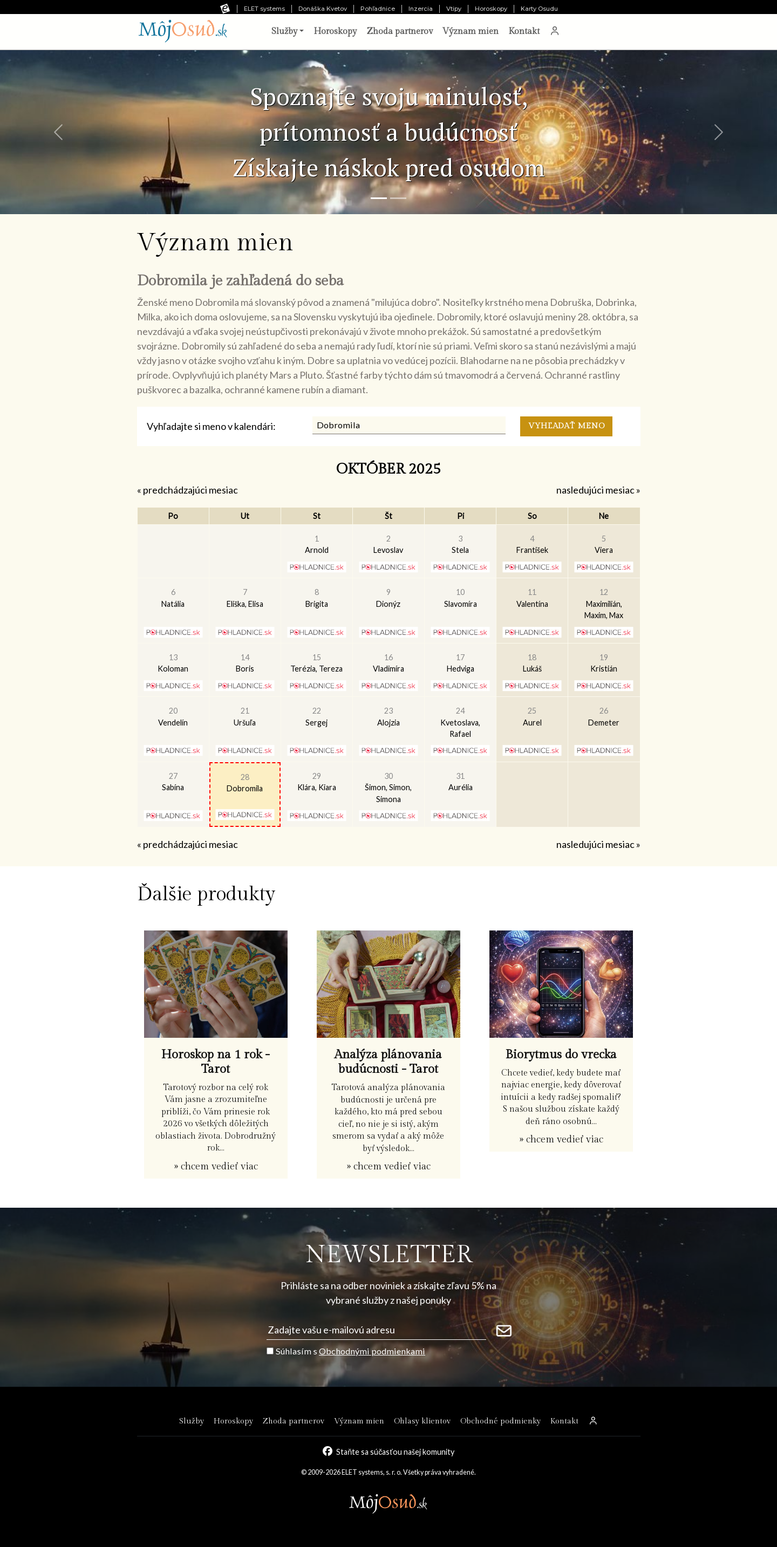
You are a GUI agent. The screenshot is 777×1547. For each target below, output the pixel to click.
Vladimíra (388, 663)
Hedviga (460, 663)
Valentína (532, 597)
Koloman (173, 663)
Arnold (317, 544)
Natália (173, 597)
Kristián (603, 663)
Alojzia (388, 716)
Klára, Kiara (316, 781)
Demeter (603, 716)
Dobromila (245, 782)
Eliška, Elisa (245, 597)
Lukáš (532, 663)
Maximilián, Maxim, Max (603, 603)
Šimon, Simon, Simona (388, 787)
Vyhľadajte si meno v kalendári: (211, 426)
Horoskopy (491, 8)
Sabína (173, 781)
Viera (604, 544)
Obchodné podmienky (500, 1421)
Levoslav (388, 544)
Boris (245, 663)
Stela (460, 544)
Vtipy (453, 8)
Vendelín (173, 716)
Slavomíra (460, 597)
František (532, 544)
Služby (191, 1421)
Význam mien (470, 31)
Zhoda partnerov (399, 31)
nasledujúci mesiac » (598, 490)
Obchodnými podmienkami (372, 1351)
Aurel (532, 716)
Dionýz (388, 597)
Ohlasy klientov (422, 1421)
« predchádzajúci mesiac (187, 490)
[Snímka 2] (398, 198)
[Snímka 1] (379, 198)
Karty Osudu (539, 8)
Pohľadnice (377, 8)
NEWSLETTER (388, 1255)
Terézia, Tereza (316, 663)
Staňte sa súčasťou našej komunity (395, 1451)
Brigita (316, 597)
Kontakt (524, 31)
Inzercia (420, 8)
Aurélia (460, 781)
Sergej (316, 716)
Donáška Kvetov (322, 8)
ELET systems (264, 8)
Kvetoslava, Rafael (460, 722)
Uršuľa (245, 716)
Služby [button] (284, 31)
